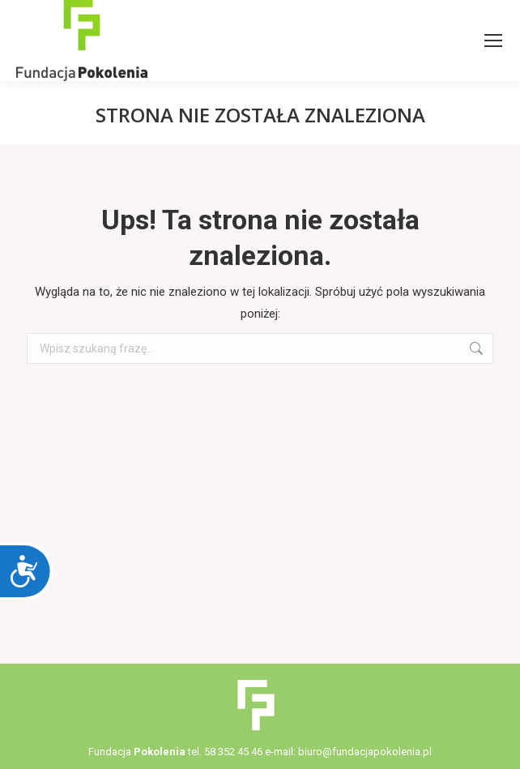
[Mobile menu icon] (493, 40)
